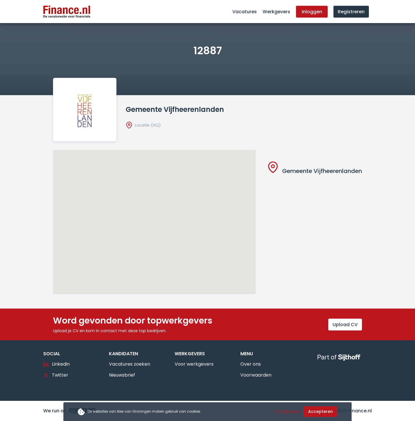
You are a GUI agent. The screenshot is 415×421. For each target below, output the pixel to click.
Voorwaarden (255, 375)
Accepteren (320, 411)
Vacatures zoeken (129, 364)
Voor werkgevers (194, 364)
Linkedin (56, 364)
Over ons (250, 364)
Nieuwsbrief (122, 375)
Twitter (55, 375)
